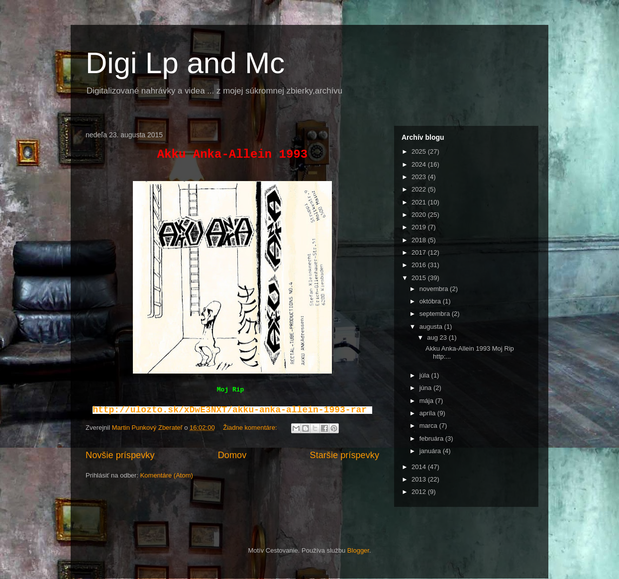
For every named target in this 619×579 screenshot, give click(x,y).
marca (429, 425)
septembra (435, 313)
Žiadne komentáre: (251, 427)
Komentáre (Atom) (166, 475)
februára (432, 438)
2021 (420, 202)
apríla (428, 413)
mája (427, 400)
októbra (431, 301)
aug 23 (437, 337)
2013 (420, 479)
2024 (420, 164)
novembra (434, 288)
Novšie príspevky (120, 455)
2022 (420, 189)
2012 (420, 491)
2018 (420, 240)
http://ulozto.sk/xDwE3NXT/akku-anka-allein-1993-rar (230, 410)
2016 (420, 265)
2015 (420, 278)
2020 (420, 214)
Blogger (358, 550)
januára (431, 451)
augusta (431, 326)
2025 (420, 151)
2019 (420, 227)
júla (425, 375)
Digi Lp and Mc (185, 63)
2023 (420, 177)
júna (426, 387)
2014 (420, 467)
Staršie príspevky (345, 455)
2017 (420, 252)
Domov (232, 455)
